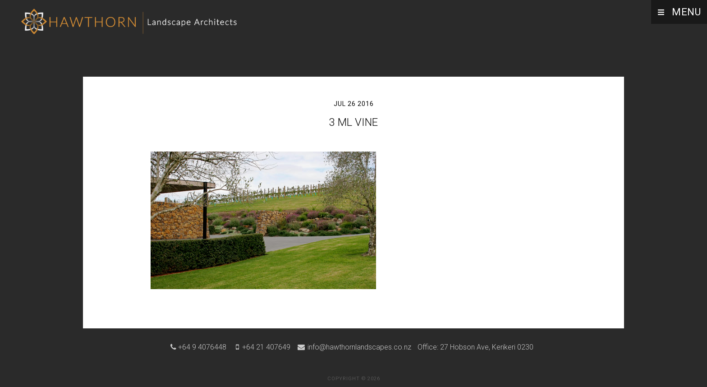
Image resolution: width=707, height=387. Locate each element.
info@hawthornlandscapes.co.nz (358, 347)
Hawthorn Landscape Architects (130, 25)
